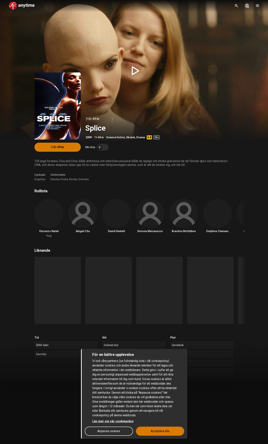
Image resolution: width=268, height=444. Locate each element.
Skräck (130, 137)
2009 (89, 137)
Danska (54, 179)
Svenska (84, 179)
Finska (64, 179)
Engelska (39, 179)
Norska (73, 179)
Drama (140, 137)
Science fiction (115, 137)
